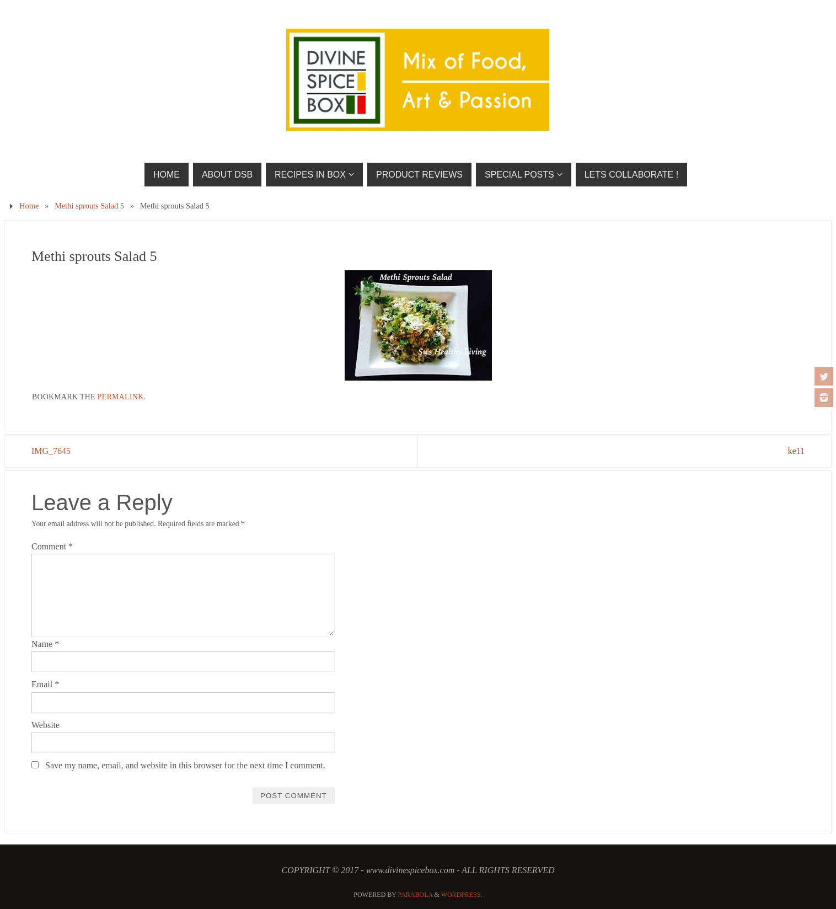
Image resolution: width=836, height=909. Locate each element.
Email (45, 684)
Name (45, 644)
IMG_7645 (51, 451)
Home (29, 205)
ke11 (796, 451)
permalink (121, 397)
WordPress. (462, 895)
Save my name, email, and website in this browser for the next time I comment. (185, 765)
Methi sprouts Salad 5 (89, 205)
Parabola (415, 895)
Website (45, 725)
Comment (52, 546)
